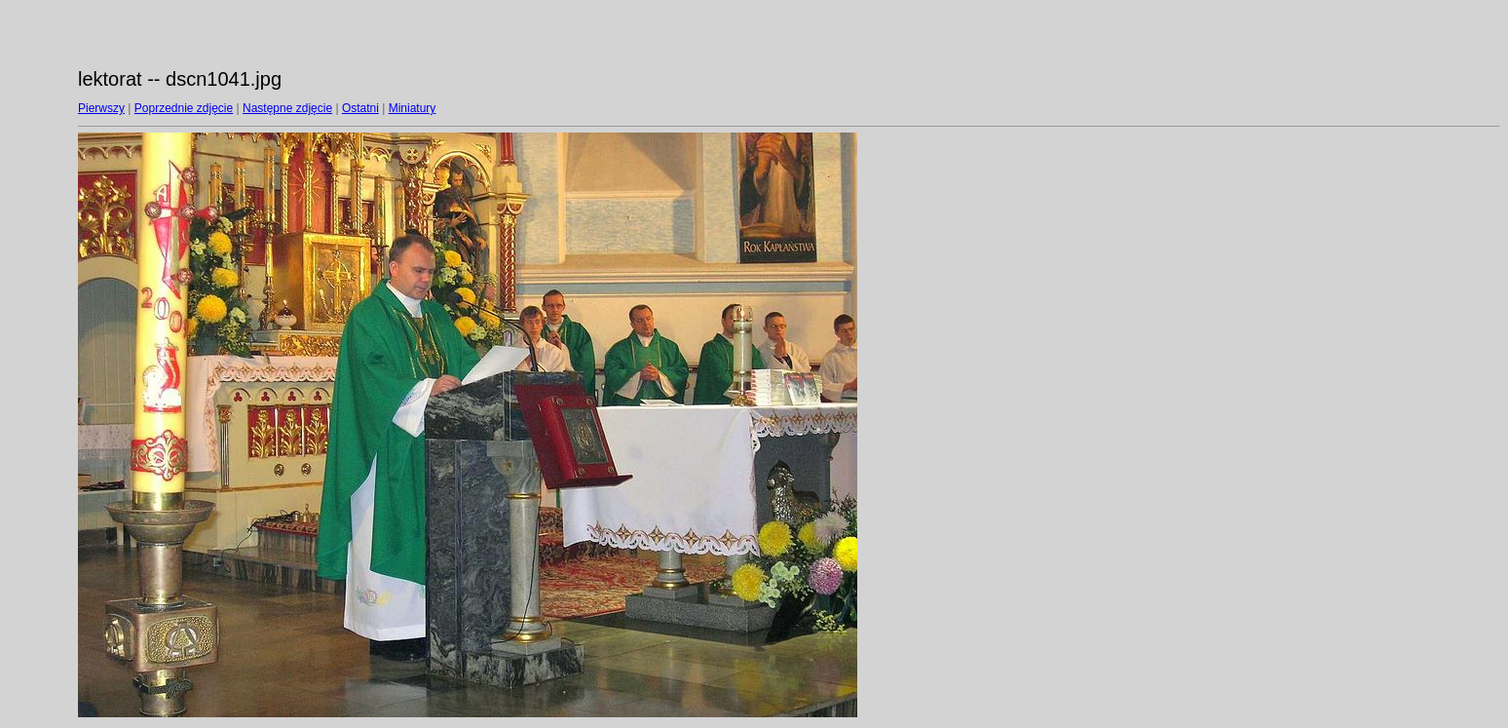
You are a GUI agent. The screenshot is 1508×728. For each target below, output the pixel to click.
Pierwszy (101, 108)
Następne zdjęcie (287, 108)
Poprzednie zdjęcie (183, 108)
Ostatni (360, 108)
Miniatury (412, 108)
